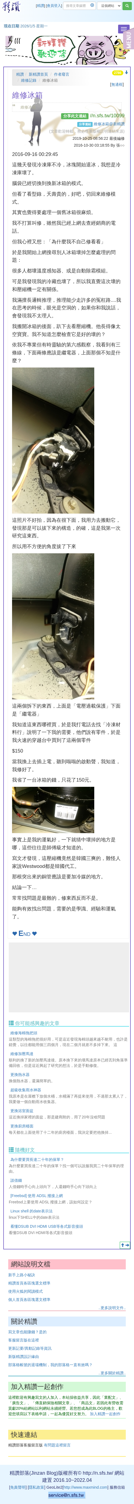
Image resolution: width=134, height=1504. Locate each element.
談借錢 (16, 1180)
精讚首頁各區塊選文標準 (29, 1283)
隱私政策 (36, 1487)
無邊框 (117, 84)
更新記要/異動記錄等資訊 (30, 1348)
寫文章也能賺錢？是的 (27, 1332)
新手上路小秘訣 (21, 1275)
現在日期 (11, 26)
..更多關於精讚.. (112, 1373)
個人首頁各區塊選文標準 (29, 1299)
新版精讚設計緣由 (23, 1356)
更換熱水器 (20, 1074)
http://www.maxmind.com (85, 1487)
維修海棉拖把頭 (23, 1033)
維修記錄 (28, 80)
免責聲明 (17, 1487)
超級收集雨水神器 (25, 1090)
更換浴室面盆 (21, 1111)
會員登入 (54, 6)
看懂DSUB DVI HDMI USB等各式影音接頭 (46, 1226)
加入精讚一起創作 (105, 1414)
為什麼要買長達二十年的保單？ (37, 1159)
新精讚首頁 (38, 74)
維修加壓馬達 (21, 1054)
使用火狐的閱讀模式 (25, 1291)
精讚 (40, 6)
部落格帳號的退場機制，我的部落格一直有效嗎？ (50, 1365)
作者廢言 (61, 74)
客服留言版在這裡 (23, 1340)
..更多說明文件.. (112, 1308)
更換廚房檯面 (21, 1126)
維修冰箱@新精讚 (109, 124)
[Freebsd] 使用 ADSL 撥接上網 (36, 1195)
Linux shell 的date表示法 (31, 1211)
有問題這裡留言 (57, 1445)
